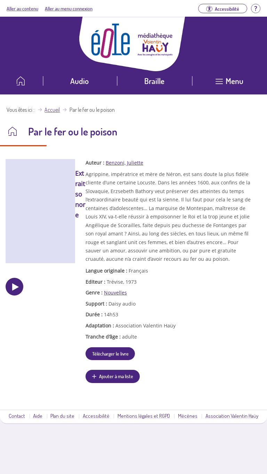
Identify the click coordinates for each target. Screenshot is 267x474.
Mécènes (187, 415)
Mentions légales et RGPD (144, 415)
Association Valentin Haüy (231, 415)
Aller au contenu (22, 8)
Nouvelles (115, 292)
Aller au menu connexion (68, 8)
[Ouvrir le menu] (229, 83)
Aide (37, 415)
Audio (79, 81)
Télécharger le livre (110, 353)
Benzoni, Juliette (124, 162)
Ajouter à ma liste (116, 376)
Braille (154, 81)
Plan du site (62, 415)
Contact (17, 415)
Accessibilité (96, 415)
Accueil (52, 109)
